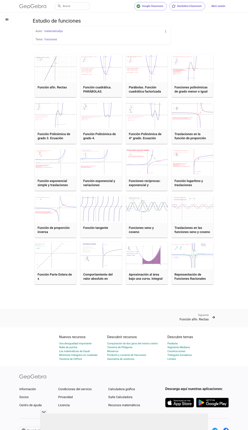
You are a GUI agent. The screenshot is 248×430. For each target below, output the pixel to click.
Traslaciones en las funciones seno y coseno (192, 230)
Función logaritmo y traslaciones (188, 183)
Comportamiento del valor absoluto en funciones (98, 279)
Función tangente (95, 228)
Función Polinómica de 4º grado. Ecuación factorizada (145, 138)
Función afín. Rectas (52, 87)
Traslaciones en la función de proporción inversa (190, 138)
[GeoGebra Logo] (32, 6)
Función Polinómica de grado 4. (99, 136)
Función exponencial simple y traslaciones (53, 183)
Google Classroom (149, 6)
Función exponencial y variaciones (99, 183)
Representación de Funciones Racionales (190, 277)
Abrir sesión (218, 6)
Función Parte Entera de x (55, 277)
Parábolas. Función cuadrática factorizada (145, 89)
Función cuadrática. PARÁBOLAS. (97, 89)
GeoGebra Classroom (187, 6)
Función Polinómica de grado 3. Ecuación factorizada (54, 138)
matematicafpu (53, 31)
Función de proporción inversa (54, 230)
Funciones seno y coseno (141, 230)
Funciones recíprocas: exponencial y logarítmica (144, 185)
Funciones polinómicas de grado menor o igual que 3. (191, 91)
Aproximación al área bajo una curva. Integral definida (145, 279)
